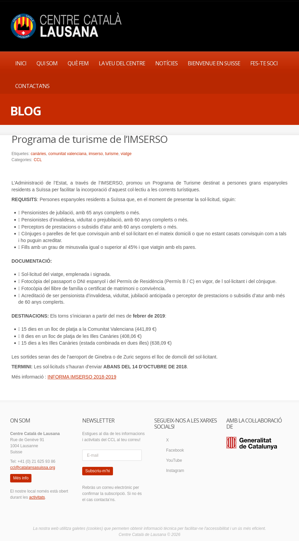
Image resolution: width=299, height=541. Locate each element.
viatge (126, 153)
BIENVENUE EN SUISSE (214, 63)
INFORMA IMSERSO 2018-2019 (82, 377)
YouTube (174, 460)
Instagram (175, 470)
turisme (111, 153)
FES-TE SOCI (264, 63)
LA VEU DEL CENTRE (122, 63)
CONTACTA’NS (32, 86)
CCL (38, 159)
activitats (37, 497)
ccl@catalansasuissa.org (32, 467)
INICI (20, 63)
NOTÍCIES (166, 63)
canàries (38, 153)
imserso (96, 153)
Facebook (175, 450)
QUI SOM (47, 63)
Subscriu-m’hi (97, 471)
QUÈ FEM (78, 63)
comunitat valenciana (67, 153)
